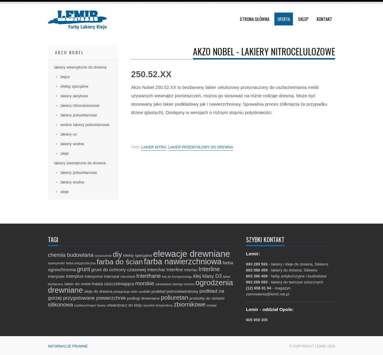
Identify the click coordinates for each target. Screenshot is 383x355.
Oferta (283, 19)
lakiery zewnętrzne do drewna (80, 163)
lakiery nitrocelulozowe (80, 105)
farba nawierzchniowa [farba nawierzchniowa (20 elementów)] (182, 261)
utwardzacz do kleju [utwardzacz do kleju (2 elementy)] (124, 305)
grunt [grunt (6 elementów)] (83, 269)
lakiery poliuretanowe (78, 115)
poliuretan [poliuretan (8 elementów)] (174, 297)
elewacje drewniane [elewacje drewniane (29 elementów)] (191, 254)
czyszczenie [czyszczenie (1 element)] (103, 255)
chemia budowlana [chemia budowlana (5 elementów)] (70, 255)
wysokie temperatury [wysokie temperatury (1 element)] (158, 305)
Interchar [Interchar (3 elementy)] (156, 269)
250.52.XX (151, 74)
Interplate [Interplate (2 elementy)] (56, 276)
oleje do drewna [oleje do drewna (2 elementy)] (98, 291)
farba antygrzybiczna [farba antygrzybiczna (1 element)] (80, 263)
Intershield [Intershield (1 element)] (127, 276)
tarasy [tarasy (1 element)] (101, 305)
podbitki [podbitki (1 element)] (145, 291)
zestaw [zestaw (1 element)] (211, 305)
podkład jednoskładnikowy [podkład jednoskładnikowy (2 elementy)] (174, 291)
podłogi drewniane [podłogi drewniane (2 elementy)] (143, 298)
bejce (65, 77)
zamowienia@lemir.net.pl (267, 294)
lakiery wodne (72, 144)
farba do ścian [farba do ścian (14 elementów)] (120, 262)
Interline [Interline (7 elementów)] (209, 269)
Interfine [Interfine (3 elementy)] (174, 269)
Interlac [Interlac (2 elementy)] (190, 270)
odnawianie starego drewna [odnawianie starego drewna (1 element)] (174, 284)
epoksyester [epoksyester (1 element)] (56, 263)
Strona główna (254, 19)
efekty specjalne (74, 86)
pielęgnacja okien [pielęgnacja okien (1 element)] (126, 291)
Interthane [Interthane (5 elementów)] (148, 276)
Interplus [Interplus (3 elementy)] (74, 276)
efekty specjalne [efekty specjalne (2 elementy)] (137, 255)
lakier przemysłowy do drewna (200, 147)
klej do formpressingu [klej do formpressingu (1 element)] (177, 276)
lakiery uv (68, 134)
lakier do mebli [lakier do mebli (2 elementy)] (77, 284)
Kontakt (324, 19)
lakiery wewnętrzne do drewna (80, 67)
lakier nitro (153, 147)
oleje (64, 153)
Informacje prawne (68, 346)
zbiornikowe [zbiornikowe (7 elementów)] (190, 304)
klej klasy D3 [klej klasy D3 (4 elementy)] (207, 276)
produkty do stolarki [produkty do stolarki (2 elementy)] (206, 298)
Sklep (303, 19)
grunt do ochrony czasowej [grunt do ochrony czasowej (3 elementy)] (118, 269)
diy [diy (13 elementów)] (117, 254)
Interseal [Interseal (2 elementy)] (111, 276)
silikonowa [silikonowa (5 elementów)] (60, 304)
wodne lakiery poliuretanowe (85, 124)
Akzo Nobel (69, 52)
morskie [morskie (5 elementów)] (144, 283)
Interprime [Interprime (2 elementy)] (94, 276)
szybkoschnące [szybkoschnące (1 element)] (85, 305)
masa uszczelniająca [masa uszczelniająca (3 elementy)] (113, 283)
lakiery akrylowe (74, 96)
